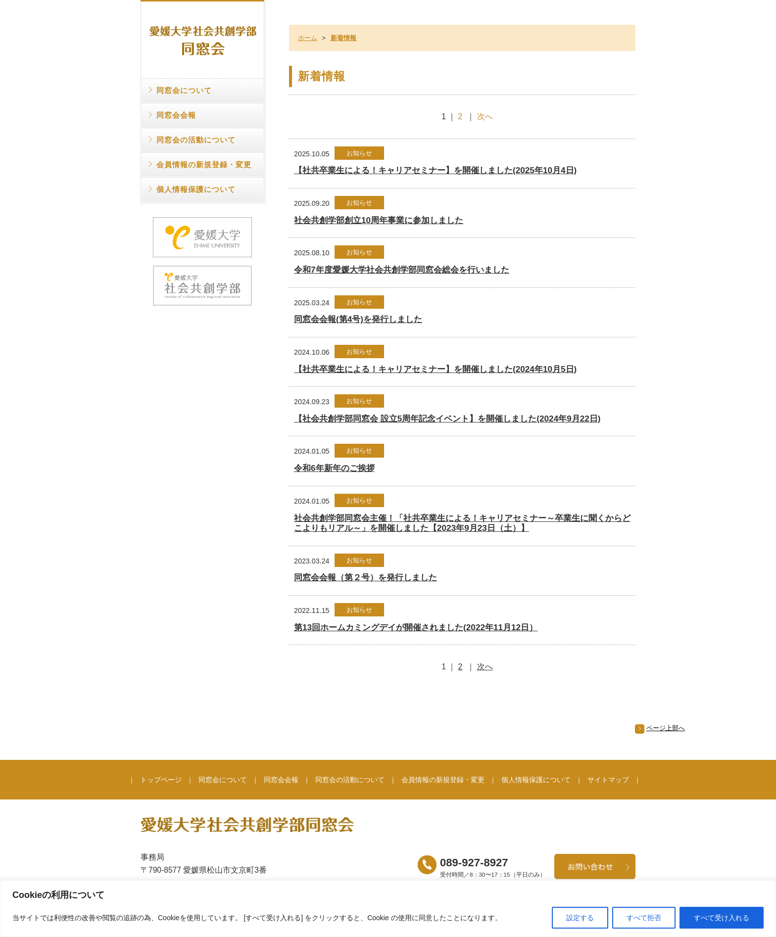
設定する (580, 918)
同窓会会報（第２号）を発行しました (365, 577)
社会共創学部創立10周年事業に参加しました (378, 220)
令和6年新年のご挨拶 (334, 468)
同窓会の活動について (196, 140)
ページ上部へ (665, 728)
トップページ (161, 780)
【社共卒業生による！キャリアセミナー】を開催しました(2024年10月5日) (435, 369)
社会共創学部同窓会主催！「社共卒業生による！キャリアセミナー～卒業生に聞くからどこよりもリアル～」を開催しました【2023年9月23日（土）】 (462, 523)
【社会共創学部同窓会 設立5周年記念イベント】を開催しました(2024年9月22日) (447, 418)
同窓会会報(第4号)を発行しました (358, 319)
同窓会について (184, 90)
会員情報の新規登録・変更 (203, 164)
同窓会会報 (176, 115)
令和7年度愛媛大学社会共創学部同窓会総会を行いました (401, 270)
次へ (485, 116)
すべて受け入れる (721, 918)
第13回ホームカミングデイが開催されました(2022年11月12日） (415, 627)
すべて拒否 (644, 918)
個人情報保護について (196, 189)
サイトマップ (608, 780)
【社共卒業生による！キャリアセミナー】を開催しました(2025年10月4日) (435, 170)
